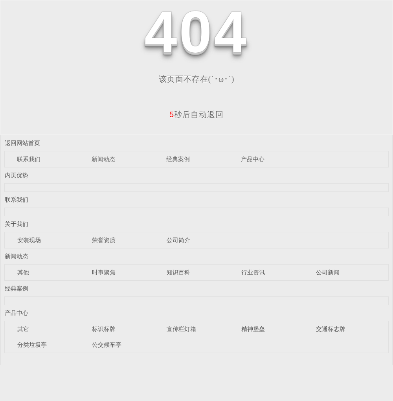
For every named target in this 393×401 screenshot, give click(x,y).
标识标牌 (104, 329)
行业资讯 (253, 272)
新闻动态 (103, 159)
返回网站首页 (22, 143)
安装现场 (29, 240)
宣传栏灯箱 (181, 329)
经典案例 (178, 159)
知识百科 (178, 272)
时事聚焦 (104, 272)
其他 (23, 272)
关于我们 (16, 224)
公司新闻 (328, 272)
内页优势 (16, 175)
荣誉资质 (104, 240)
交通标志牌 (330, 329)
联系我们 (28, 159)
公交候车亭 (106, 344)
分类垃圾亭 (32, 344)
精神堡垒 (253, 329)
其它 (23, 329)
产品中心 (252, 159)
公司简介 (178, 240)
